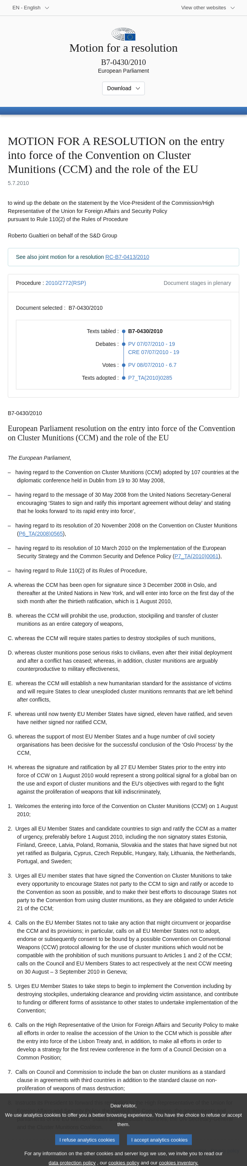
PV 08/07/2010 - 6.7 (152, 365)
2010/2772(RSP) (65, 283)
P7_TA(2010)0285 (150, 378)
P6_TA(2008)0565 (41, 534)
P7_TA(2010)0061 (196, 556)
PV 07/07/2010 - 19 (151, 344)
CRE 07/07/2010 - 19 (153, 352)
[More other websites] (208, 8)
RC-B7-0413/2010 (127, 257)
